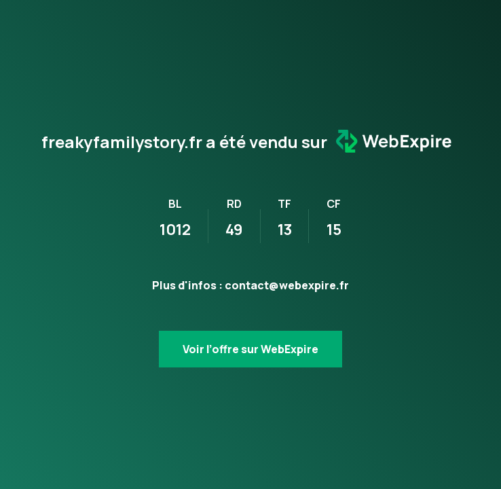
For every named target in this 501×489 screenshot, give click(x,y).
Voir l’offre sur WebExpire (250, 349)
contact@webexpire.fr (287, 285)
